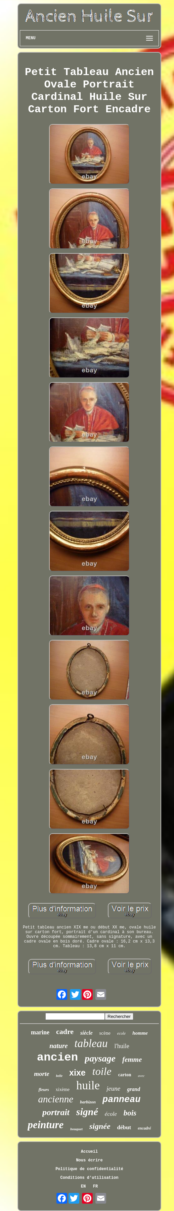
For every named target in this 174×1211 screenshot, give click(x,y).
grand (133, 1089)
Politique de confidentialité (89, 1169)
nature (58, 1045)
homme (140, 1033)
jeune (113, 1088)
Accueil (89, 1151)
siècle (86, 1033)
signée (100, 1126)
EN (83, 1186)
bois (130, 1113)
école (111, 1114)
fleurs (44, 1089)
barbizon (88, 1101)
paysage (100, 1058)
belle (59, 1076)
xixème (63, 1089)
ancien (57, 1057)
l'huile (122, 1046)
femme (132, 1059)
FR (95, 1186)
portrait (56, 1112)
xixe (77, 1072)
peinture (45, 1125)
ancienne (55, 1099)
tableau (91, 1043)
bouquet (76, 1129)
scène (105, 1033)
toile (102, 1071)
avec (141, 1076)
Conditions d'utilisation (89, 1177)
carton (124, 1074)
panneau (121, 1100)
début (124, 1127)
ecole (121, 1033)
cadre (65, 1031)
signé (87, 1111)
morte (41, 1073)
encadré (144, 1128)
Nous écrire (89, 1160)
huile (88, 1085)
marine (40, 1032)
